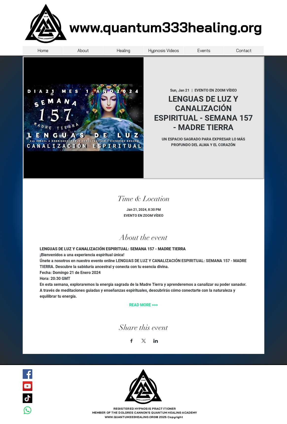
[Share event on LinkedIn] (155, 341)
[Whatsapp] (27, 410)
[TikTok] (27, 398)
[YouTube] (27, 386)
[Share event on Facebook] (131, 341)
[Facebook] (27, 374)
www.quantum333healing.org (165, 27)
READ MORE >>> (143, 305)
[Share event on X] (143, 341)
